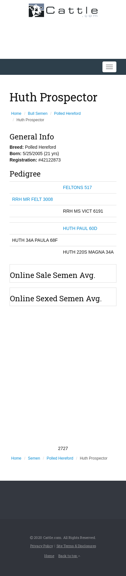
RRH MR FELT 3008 (32, 199)
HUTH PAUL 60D (80, 228)
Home (16, 113)
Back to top (69, 555)
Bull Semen (38, 113)
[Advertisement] (63, 375)
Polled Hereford (67, 113)
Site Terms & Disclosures (76, 545)
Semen (34, 458)
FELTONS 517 (77, 187)
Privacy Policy (41, 545)
